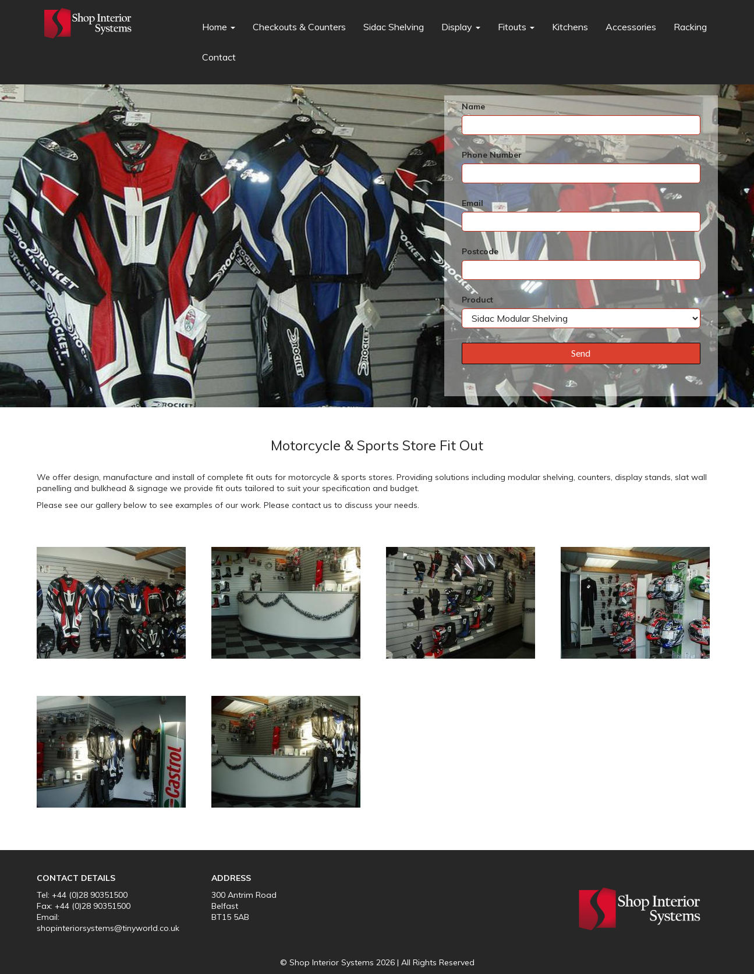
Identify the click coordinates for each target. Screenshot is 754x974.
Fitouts (516, 27)
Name (473, 106)
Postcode (480, 251)
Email (472, 203)
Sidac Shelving (393, 27)
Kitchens (570, 27)
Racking (690, 27)
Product (477, 299)
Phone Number (492, 155)
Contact (219, 57)
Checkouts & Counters (299, 27)
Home (218, 27)
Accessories (631, 27)
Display (460, 27)
